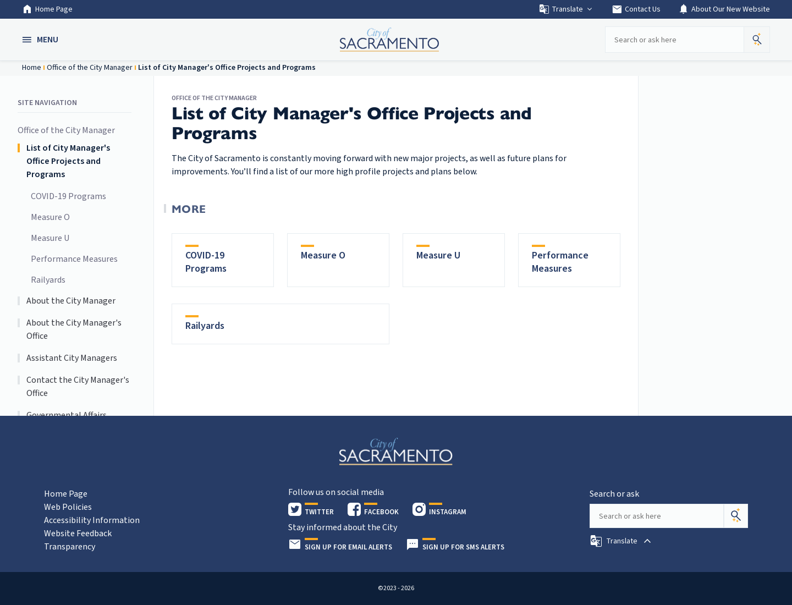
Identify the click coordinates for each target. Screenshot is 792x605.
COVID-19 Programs (68, 196)
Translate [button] (566, 9)
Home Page (47, 9)
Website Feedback (78, 533)
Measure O (50, 217)
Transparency (69, 547)
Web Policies (68, 507)
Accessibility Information (92, 520)
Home (31, 67)
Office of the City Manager (90, 67)
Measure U (50, 238)
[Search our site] (674, 39)
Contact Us (636, 9)
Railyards (48, 280)
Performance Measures (74, 259)
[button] (41, 39)
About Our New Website (724, 9)
